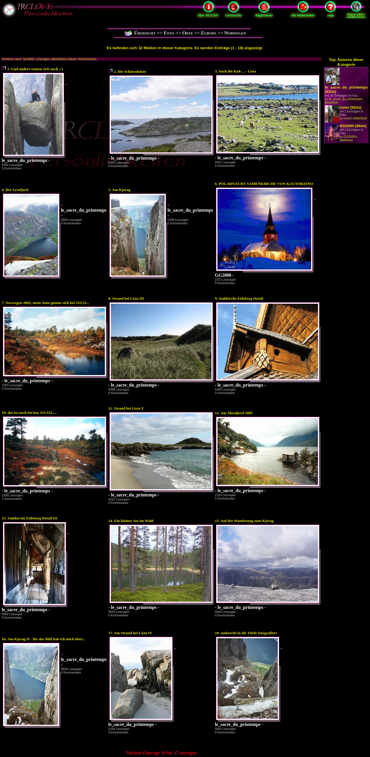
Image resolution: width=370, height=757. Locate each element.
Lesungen (43, 59)
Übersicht (145, 33)
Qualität (28, 59)
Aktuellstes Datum (64, 59)
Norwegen (235, 33)
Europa (208, 33)
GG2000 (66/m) (353, 126)
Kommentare (88, 59)
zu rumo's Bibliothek (353, 118)
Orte (187, 33)
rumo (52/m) (350, 107)
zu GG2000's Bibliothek (348, 138)
